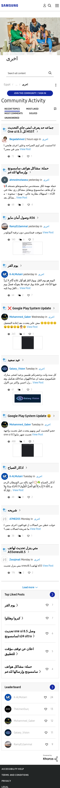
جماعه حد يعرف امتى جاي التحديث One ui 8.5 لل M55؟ (30, 129)
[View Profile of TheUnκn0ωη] (21, 709)
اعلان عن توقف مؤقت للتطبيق (19, 651)
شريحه (12, 510)
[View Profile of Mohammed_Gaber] (24, 720)
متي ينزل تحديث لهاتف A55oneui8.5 (23, 550)
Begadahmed (16, 139)
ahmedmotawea (18, 179)
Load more (28, 587)
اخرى (45, 139)
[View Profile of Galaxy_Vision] (21, 732)
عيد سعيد (14, 360)
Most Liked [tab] (32, 108)
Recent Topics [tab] (12, 108)
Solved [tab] (33, 113)
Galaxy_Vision (17, 368)
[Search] (30, 73)
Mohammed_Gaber (20, 316)
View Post (25, 149)
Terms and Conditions (15, 775)
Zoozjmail (14, 559)
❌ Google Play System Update (29, 308)
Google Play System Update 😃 (29, 416)
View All (30, 594)
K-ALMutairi (16, 274)
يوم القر (13, 266)
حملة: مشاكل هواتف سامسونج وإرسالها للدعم (22, 669)
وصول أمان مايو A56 (21, 218)
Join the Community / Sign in (30, 93)
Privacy (6, 781)
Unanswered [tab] (11, 118)
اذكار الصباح (16, 468)
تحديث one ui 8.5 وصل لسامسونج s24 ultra (20, 633)
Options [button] (50, 85)
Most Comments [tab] (13, 113)
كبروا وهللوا (13, 618)
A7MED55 (14, 518)
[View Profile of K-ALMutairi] (20, 697)
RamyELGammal (18, 226)
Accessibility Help (13, 769)
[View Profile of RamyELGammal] (23, 744)
